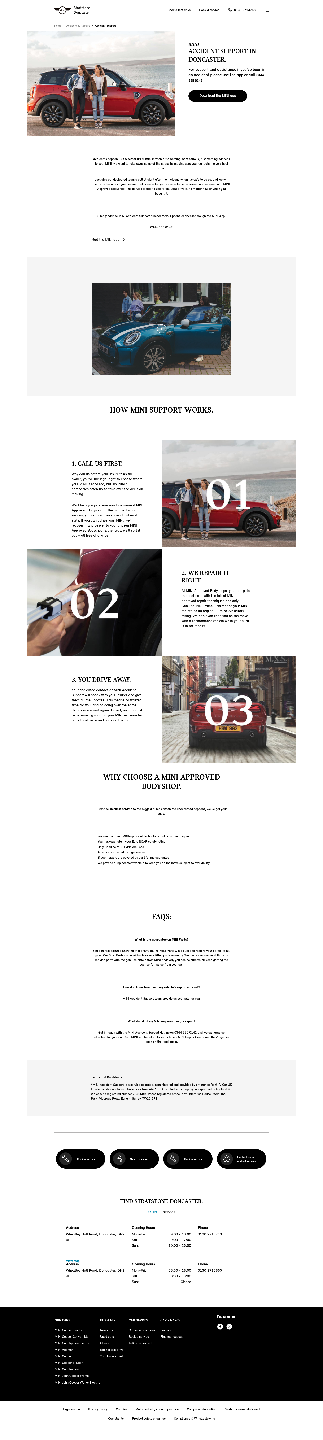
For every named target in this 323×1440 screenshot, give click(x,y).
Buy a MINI (108, 1320)
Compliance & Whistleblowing (194, 1419)
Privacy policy (98, 1409)
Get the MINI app (105, 239)
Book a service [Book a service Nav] (209, 10)
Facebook (220, 1326)
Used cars (107, 1337)
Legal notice (71, 1409)
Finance (165, 1330)
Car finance (170, 1320)
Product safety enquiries (149, 1419)
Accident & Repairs (78, 25)
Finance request (171, 1337)
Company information (201, 1409)
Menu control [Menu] (267, 10)
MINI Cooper (63, 1356)
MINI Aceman (64, 1350)
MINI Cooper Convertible (71, 1337)
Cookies (121, 1409)
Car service (139, 1320)
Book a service (139, 1337)
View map (72, 1261)
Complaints (116, 1419)
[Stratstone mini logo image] (72, 10)
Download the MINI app (217, 95)
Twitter (229, 1326)
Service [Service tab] (169, 1212)
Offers (104, 1343)
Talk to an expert (111, 1356)
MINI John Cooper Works (72, 1376)
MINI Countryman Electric (72, 1343)
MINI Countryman (67, 1369)
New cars (106, 1330)
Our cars (62, 1320)
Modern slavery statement (242, 1409)
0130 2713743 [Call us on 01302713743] (245, 10)
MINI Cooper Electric (69, 1330)
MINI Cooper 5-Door (69, 1363)
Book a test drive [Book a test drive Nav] (179, 10)
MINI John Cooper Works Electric (77, 1382)
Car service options (142, 1330)
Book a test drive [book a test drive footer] (111, 1350)
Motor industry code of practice (157, 1409)
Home (57, 25)
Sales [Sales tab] (152, 1212)
